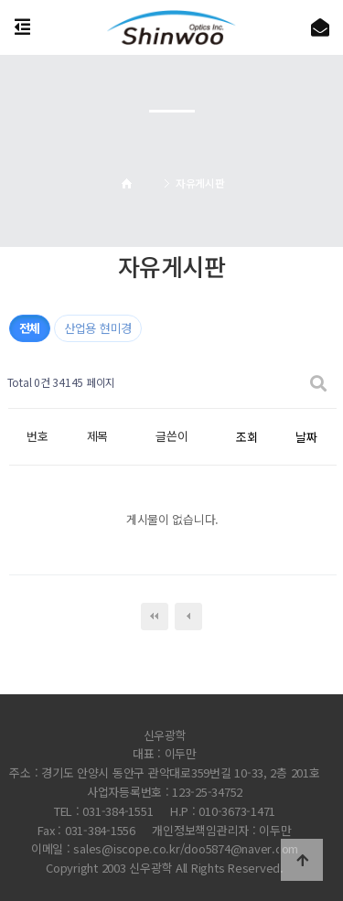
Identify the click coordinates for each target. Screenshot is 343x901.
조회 (246, 436)
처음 (154, 616)
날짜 (305, 436)
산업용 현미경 (98, 328)
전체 (29, 328)
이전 (188, 616)
